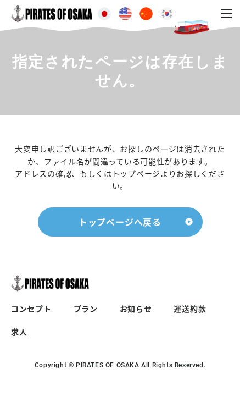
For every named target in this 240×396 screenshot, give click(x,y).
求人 (19, 331)
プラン (86, 308)
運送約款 (190, 308)
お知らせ (136, 308)
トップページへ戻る (120, 221)
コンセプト (31, 308)
